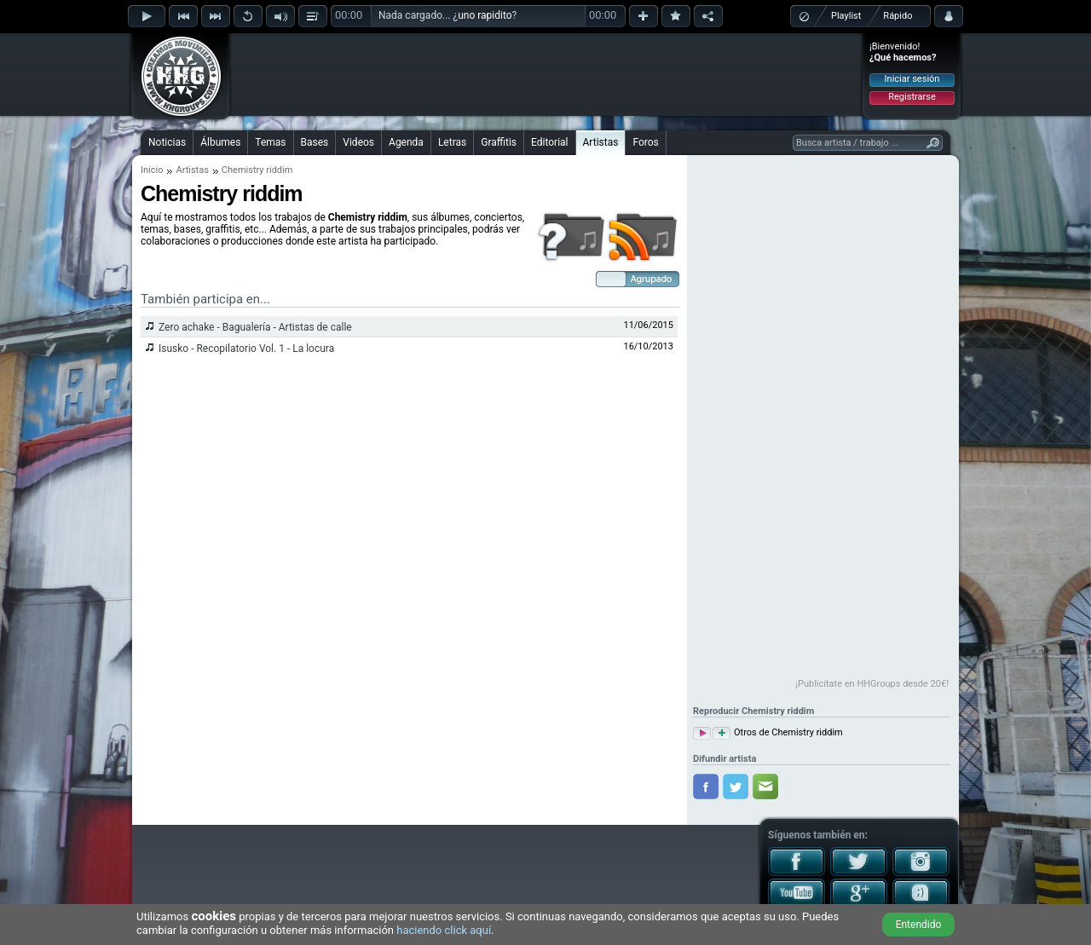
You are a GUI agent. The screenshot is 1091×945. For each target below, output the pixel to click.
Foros (645, 142)
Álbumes (220, 142)
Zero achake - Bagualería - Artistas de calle (255, 327)
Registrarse (911, 96)
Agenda (406, 142)
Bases (315, 142)
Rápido (897, 15)
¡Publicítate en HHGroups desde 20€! (872, 683)
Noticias (167, 142)
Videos (358, 142)
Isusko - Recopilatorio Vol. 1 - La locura (246, 348)
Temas (270, 142)
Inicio (152, 170)
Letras (452, 142)
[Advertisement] (546, 74)
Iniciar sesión (912, 78)
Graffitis (499, 142)
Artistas (601, 142)
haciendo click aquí (443, 930)
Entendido (919, 925)
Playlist (846, 15)
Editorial (549, 142)
